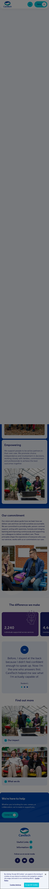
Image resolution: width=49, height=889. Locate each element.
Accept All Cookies (31, 885)
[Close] (45, 874)
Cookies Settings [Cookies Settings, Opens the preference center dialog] (15, 885)
